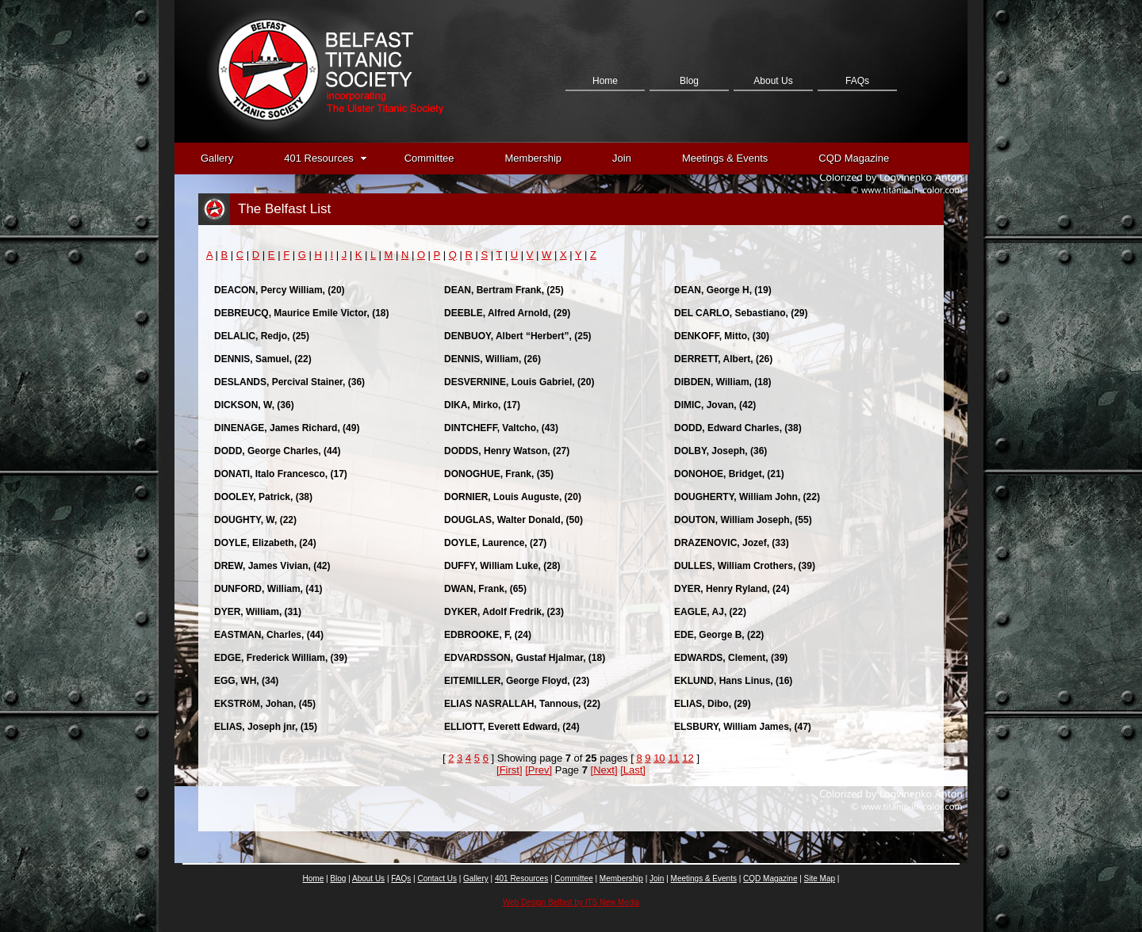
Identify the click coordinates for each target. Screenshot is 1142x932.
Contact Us (604, 160)
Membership (533, 158)
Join (621, 158)
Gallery (217, 158)
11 (673, 758)
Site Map (819, 878)
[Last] (633, 770)
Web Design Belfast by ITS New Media (571, 902)
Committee (429, 158)
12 (687, 758)
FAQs (857, 80)
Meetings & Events (725, 158)
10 (659, 758)
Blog (689, 80)
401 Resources (325, 158)
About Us (772, 80)
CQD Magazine (853, 158)
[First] (509, 770)
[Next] (604, 770)
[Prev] (538, 770)
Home (605, 80)
